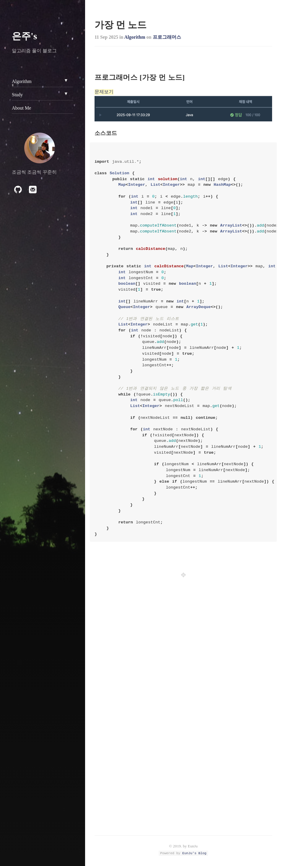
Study (17, 94)
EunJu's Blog (194, 853)
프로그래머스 (167, 37)
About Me (21, 107)
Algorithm (134, 37)
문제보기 (104, 91)
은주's (24, 36)
